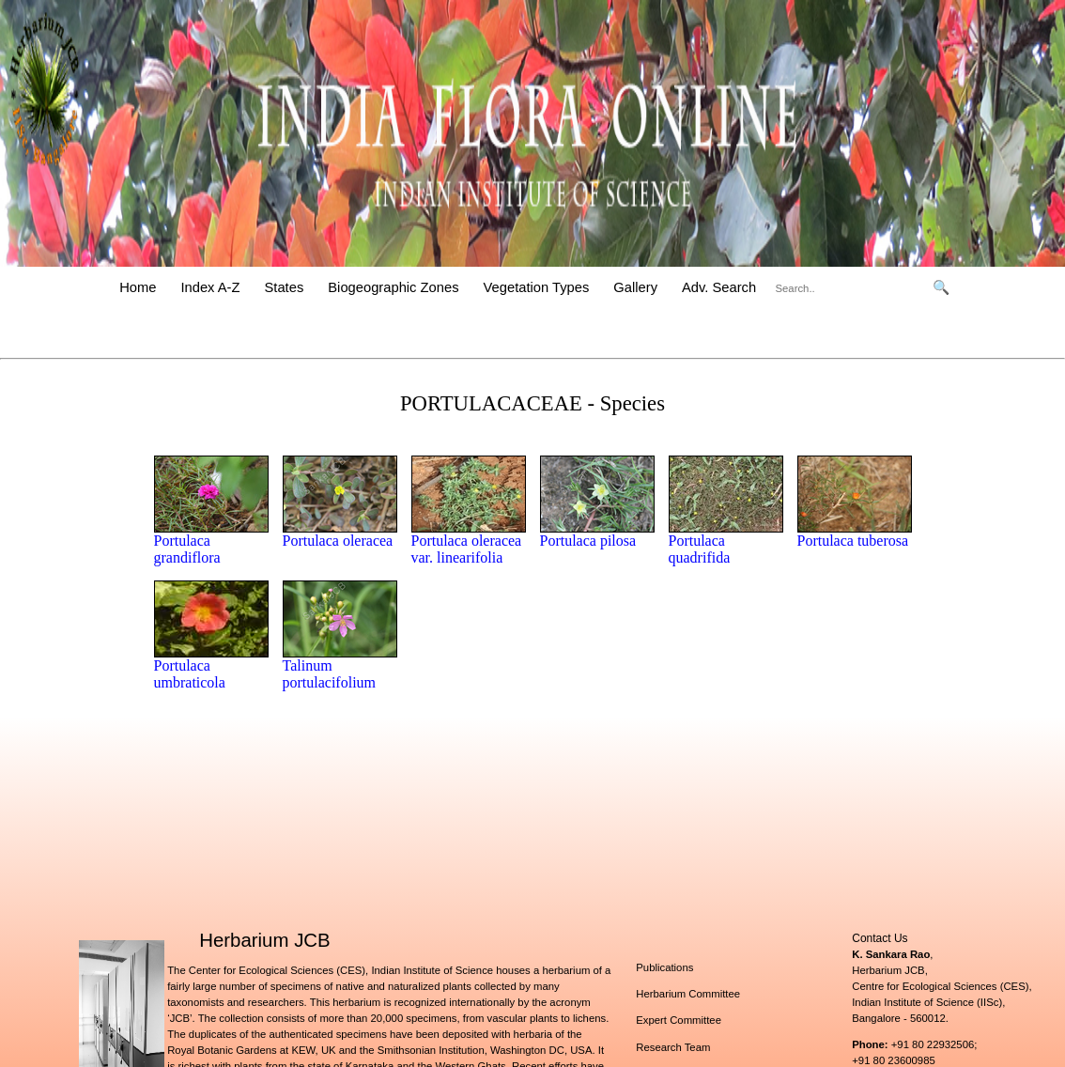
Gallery (635, 287)
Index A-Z (209, 287)
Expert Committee (678, 1020)
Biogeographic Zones (393, 287)
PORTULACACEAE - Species (532, 403)
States (284, 287)
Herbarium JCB (264, 940)
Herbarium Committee (688, 993)
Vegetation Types (537, 287)
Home (137, 287)
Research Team (673, 1047)
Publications (664, 967)
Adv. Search (719, 287)
